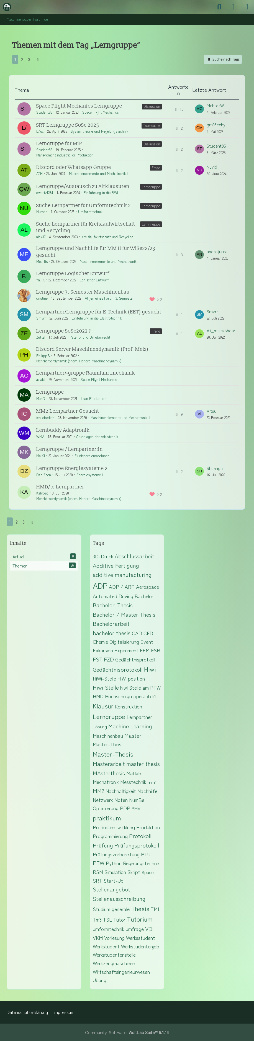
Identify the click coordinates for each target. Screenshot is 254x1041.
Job (147, 696)
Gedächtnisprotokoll (118, 669)
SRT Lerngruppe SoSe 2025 (67, 125)
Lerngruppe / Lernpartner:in (69, 449)
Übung (99, 980)
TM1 (155, 908)
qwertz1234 (44, 192)
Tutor (119, 919)
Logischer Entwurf (94, 280)
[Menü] (246, 6)
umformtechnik (108, 928)
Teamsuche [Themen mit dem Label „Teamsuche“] (151, 125)
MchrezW (215, 105)
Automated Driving (113, 596)
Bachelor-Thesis (113, 605)
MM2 (98, 791)
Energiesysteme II (90, 474)
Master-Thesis (113, 753)
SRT (97, 880)
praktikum (107, 817)
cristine (42, 298)
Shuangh (215, 468)
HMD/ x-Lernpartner (60, 487)
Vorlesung (114, 937)
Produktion (148, 827)
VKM (98, 937)
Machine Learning (130, 726)
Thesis (140, 908)
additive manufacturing (122, 575)
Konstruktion (128, 706)
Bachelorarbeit (111, 623)
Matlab (133, 773)
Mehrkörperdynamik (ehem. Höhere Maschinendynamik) (78, 360)
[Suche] (219, 6)
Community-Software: (127, 1032)
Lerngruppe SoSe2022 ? (63, 331)
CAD (137, 633)
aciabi (40, 379)
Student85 (44, 112)
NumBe (136, 799)
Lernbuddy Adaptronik (63, 430)
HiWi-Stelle (104, 678)
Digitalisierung (124, 641)
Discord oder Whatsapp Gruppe (73, 167)
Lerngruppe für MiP (59, 143)
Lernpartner (139, 716)
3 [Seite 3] (29, 59)
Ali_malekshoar (221, 330)
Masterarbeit (109, 764)
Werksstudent (140, 937)
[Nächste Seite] (38, 59)
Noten (121, 799)
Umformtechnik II (91, 211)
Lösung (100, 726)
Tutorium (140, 919)
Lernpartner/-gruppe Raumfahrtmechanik (85, 373)
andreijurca (217, 251)
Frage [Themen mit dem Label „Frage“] (156, 167)
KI (154, 696)
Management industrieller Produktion (65, 155)
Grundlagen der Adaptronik (97, 436)
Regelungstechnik (141, 863)
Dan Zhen (43, 474)
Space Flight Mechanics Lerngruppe (79, 106)
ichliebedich (45, 417)
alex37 (40, 236)
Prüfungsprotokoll (136, 845)
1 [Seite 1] (15, 59)
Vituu (211, 411)
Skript (133, 871)
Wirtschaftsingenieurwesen (121, 971)
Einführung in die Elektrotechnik (97, 318)
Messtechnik (133, 781)
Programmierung (110, 835)
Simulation (115, 871)
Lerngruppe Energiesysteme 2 (72, 468)
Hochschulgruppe (123, 696)
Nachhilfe (147, 790)
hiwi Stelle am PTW (140, 687)
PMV (136, 808)
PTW (98, 863)
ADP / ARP (122, 586)
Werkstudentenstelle (114, 954)
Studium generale (111, 908)
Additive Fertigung (116, 565)
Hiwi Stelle (106, 687)
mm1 (152, 782)
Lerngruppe (50, 392)
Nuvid (212, 167)
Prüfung (103, 845)
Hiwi (150, 669)
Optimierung (106, 808)
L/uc (40, 131)
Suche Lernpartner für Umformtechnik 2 (83, 205)
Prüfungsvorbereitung (116, 854)
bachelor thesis (111, 633)
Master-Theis (107, 744)
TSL (107, 919)
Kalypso (42, 493)
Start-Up (114, 880)
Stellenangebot (111, 889)
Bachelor (144, 596)
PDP (125, 808)
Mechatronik (106, 781)
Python (114, 863)
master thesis (143, 764)
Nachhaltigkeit (121, 790)
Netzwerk (103, 799)
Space (148, 872)
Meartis (42, 261)
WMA (40, 436)
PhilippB (43, 355)
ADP (100, 585)
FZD (109, 659)
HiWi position (131, 678)
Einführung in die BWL (101, 192)
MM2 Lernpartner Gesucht (67, 411)
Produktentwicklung (114, 827)
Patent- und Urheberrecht (90, 337)
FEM (145, 650)
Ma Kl (40, 455)
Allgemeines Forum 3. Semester (109, 298)
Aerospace (147, 586)
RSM (98, 871)
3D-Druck (103, 556)
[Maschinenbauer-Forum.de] (7, 6)
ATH (39, 173)
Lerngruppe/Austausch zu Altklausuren (82, 186)
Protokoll (140, 836)
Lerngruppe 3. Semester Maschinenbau (83, 292)
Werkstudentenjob (140, 946)
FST (97, 659)
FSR (155, 650)
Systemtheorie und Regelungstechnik (99, 131)
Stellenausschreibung (119, 898)
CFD (148, 633)
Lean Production (93, 398)
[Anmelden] (232, 7)
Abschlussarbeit (134, 556)
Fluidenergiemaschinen (92, 455)
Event (146, 641)
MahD (40, 398)
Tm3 (97, 919)
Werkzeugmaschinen (114, 963)
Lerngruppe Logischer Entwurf (72, 273)
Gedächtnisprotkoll (135, 659)
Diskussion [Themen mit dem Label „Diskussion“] (151, 106)
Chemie (100, 641)
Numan (41, 211)
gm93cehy (216, 124)
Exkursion (103, 650)
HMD (98, 696)
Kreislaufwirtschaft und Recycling (107, 236)
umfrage (135, 928)
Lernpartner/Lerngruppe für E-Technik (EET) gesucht (98, 312)
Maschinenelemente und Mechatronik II (99, 173)
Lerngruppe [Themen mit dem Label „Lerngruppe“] (151, 186)
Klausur (103, 705)
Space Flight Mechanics (100, 112)
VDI (149, 929)
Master (133, 735)
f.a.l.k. (40, 280)
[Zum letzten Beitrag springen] (199, 108)
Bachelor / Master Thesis (124, 614)
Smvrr (41, 318)
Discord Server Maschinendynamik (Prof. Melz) (92, 349)
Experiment (126, 650)
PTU (145, 854)
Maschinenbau (108, 735)
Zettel (40, 337)
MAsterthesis (109, 773)
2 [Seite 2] (22, 59)
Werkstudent (106, 946)
